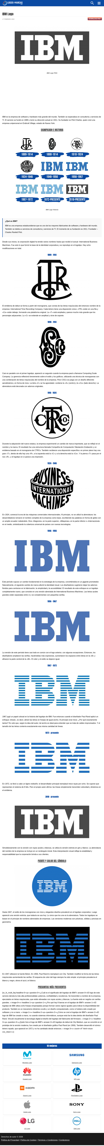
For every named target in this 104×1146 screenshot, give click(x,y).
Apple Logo (27, 1113)
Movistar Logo (27, 1063)
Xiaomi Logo (27, 1096)
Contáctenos (64, 1141)
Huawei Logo (27, 1080)
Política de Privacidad (10, 1141)
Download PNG (95, 19)
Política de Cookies (28, 1141)
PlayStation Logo (76, 1096)
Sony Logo (76, 1113)
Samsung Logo (77, 1063)
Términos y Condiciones (48, 1141)
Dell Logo (77, 1129)
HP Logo (77, 1080)
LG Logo (27, 1129)
